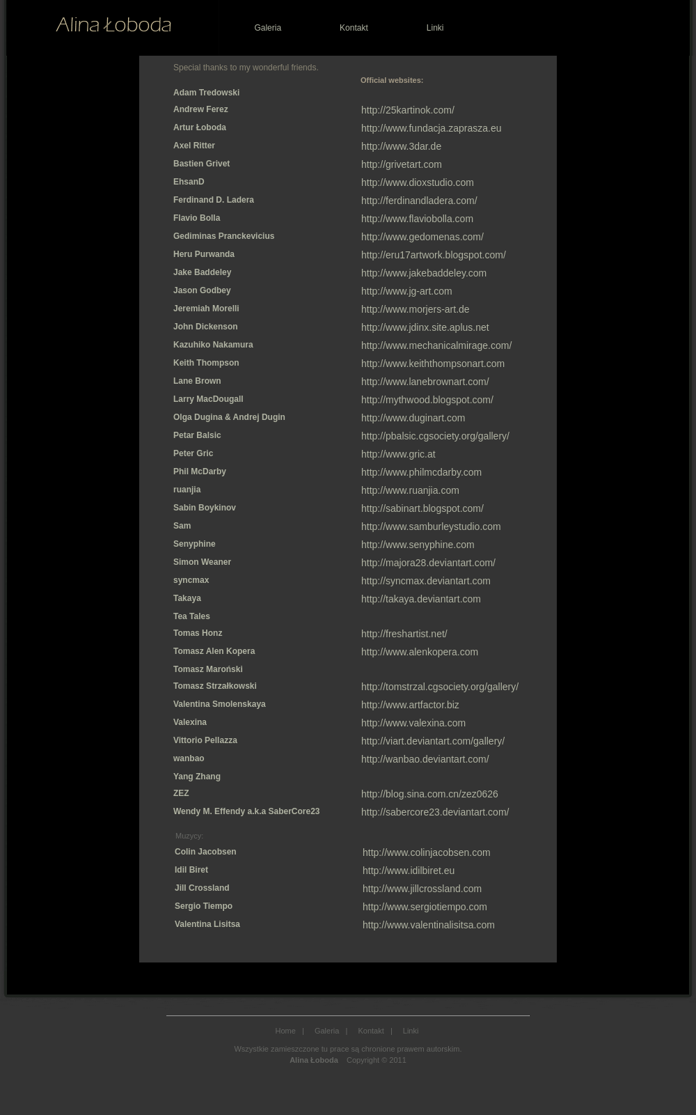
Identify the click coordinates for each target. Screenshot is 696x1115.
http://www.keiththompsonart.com (433, 363)
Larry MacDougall (208, 399)
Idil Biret (191, 870)
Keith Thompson (206, 363)
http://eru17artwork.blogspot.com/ (433, 254)
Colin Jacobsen (206, 852)
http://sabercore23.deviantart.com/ (435, 812)
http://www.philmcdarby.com (421, 472)
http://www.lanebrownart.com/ (425, 381)
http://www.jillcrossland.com (422, 888)
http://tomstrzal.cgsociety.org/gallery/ (440, 686)
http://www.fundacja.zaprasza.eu (431, 128)
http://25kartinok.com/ (407, 110)
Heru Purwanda (204, 254)
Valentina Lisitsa (207, 924)
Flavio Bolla (196, 218)
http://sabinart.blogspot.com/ (422, 508)
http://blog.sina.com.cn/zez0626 (429, 794)
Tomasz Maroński (208, 669)
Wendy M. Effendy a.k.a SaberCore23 (246, 811)
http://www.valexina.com (413, 722)
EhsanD (189, 182)
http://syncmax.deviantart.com (426, 580)
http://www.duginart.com (413, 417)
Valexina (190, 722)
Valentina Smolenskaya (219, 704)
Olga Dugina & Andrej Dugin (229, 417)
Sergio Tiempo (203, 906)
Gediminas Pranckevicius (223, 236)
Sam (182, 526)
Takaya (187, 598)
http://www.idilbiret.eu (408, 870)
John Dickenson (205, 327)
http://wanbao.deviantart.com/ (425, 759)
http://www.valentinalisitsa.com (429, 924)
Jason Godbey (202, 290)
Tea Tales (191, 616)
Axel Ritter (194, 145)
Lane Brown (197, 381)
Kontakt (354, 28)
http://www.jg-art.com (406, 291)
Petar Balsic (197, 435)
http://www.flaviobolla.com (417, 218)
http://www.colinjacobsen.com (427, 852)
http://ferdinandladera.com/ (419, 200)
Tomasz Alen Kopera (214, 651)
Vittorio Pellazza (205, 740)
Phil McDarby (199, 471)
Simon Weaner (202, 562)
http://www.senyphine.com (418, 544)
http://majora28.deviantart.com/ (428, 562)
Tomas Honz (197, 633)
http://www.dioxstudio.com (417, 182)
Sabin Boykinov (204, 508)
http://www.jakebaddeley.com (424, 273)
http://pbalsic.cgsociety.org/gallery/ (435, 436)
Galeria (267, 28)
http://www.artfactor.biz (410, 704)
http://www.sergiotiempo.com (425, 906)
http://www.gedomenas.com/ (422, 236)
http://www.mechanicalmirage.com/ (436, 345)
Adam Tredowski (206, 93)
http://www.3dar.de (401, 146)
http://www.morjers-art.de (415, 309)
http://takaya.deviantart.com (421, 599)
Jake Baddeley (202, 272)
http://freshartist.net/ (404, 633)
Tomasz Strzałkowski (215, 686)
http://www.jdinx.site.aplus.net (425, 327)
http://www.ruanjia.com (410, 490)
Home (286, 1031)
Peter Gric (193, 453)
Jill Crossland (202, 888)
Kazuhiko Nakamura (213, 345)
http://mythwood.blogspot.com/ (427, 399)
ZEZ (181, 793)
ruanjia (186, 489)
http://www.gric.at (398, 454)
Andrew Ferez (200, 109)
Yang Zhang (197, 776)
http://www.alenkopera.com (419, 651)
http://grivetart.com (401, 164)
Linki (435, 28)
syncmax (191, 580)
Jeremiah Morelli (206, 308)
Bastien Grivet (201, 164)
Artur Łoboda (199, 127)
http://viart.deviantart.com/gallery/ (433, 741)
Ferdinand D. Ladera (213, 200)
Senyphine (194, 544)
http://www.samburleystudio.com (431, 526)
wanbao (189, 758)
